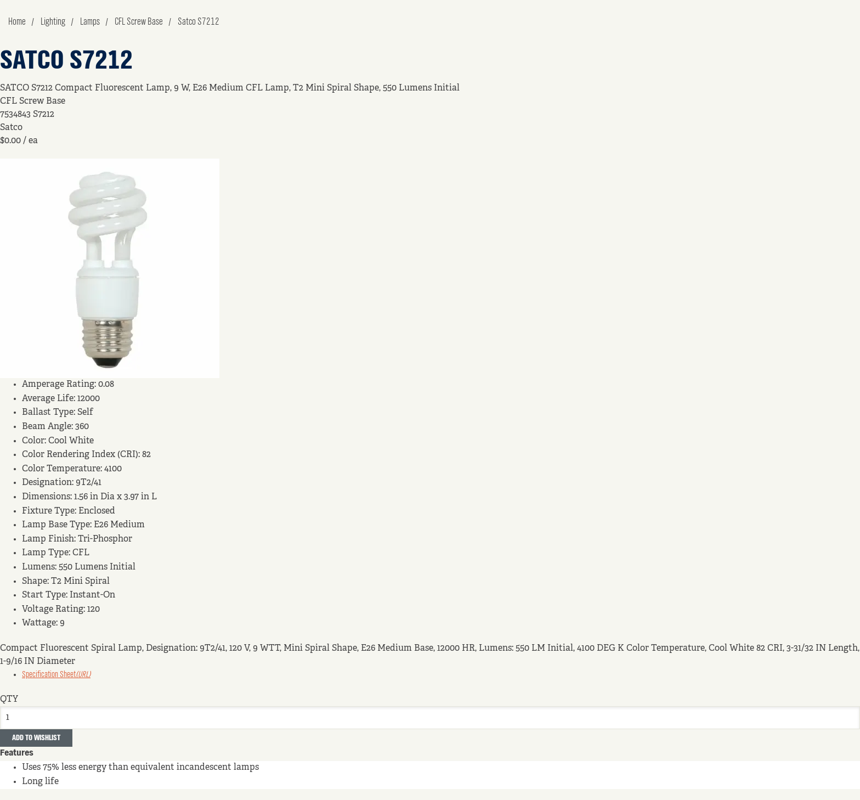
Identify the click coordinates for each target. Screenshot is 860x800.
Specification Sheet (56, 675)
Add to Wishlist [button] (36, 738)
